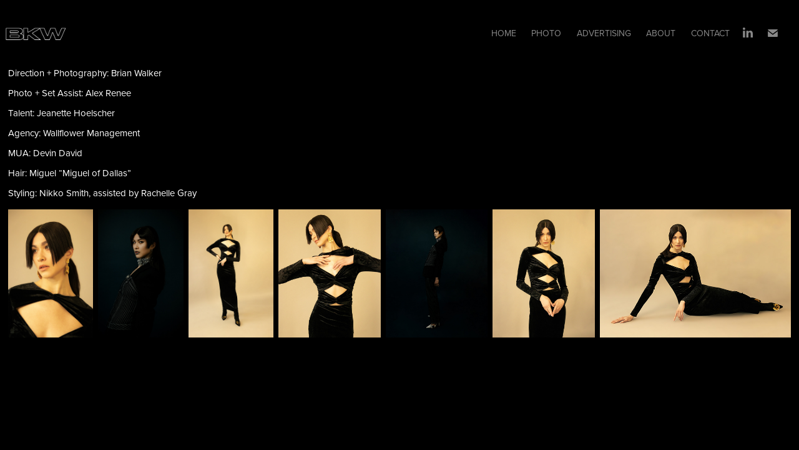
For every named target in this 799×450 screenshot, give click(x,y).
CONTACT (710, 33)
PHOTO (546, 33)
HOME (503, 33)
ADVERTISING (604, 33)
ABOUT (660, 33)
